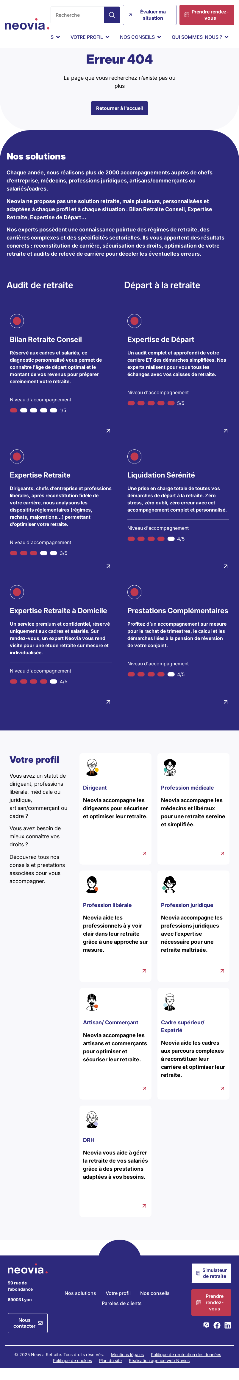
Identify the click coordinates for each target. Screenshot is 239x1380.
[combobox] (77, 15)
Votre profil (118, 1305)
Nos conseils (155, 1305)
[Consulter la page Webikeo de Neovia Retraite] (206, 1337)
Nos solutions (80, 1305)
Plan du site (110, 1372)
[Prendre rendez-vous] (206, 15)
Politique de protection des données (186, 1366)
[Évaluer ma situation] (149, 15)
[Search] (112, 15)
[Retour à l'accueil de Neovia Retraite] (27, 24)
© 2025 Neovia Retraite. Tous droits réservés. (59, 1366)
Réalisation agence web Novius (159, 1372)
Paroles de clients (122, 1315)
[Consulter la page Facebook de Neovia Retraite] (217, 1337)
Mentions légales (127, 1366)
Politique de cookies (72, 1372)
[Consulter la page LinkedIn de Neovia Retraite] (227, 1337)
